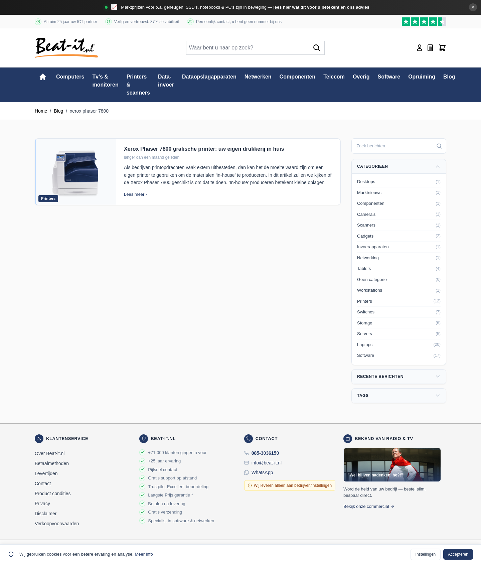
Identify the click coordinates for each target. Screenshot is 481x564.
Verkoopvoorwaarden (57, 523)
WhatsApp (262, 472)
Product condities (52, 493)
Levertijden (46, 473)
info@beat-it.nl (267, 462)
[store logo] (66, 47)
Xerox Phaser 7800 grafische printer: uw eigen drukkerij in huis (204, 149)
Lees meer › (135, 194)
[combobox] (398, 146)
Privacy (42, 503)
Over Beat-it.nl (49, 453)
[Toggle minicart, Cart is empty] (442, 47)
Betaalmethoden (52, 463)
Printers (48, 198)
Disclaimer (45, 513)
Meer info (144, 554)
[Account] (420, 48)
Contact (43, 483)
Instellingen (426, 554)
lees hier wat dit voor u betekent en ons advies (321, 7)
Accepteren (458, 554)
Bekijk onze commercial (368, 506)
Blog (449, 77)
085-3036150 (265, 453)
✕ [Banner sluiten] (473, 7)
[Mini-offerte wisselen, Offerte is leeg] (430, 47)
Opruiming (421, 77)
